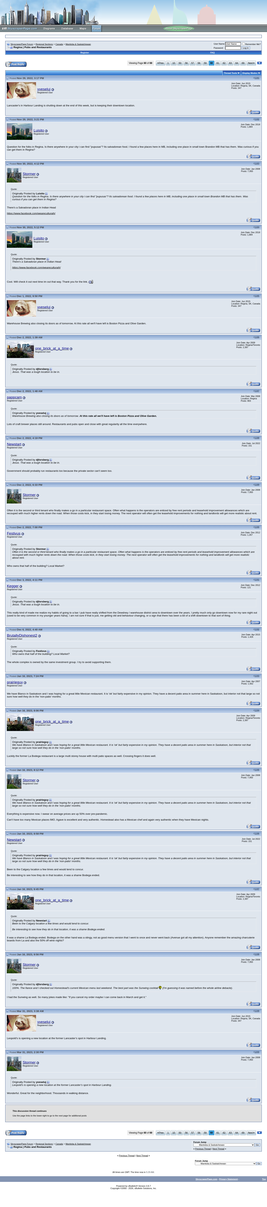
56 (186, 63)
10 (173, 63)
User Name (219, 44)
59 (205, 63)
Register (84, 52)
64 (236, 63)
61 (218, 63)
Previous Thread (203, 1149)
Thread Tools (230, 73)
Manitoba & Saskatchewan (78, 44)
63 (230, 63)
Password (218, 48)
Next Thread (218, 1149)
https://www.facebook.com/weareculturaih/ (31, 213)
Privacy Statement (228, 1179)
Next (251, 63)
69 (243, 63)
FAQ (212, 52)
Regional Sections (44, 44)
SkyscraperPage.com (206, 1179)
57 (192, 63)
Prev (160, 63)
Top (264, 1179)
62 (224, 63)
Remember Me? (251, 44)
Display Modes (249, 73)
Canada (59, 44)
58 (199, 63)
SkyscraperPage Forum (22, 44)
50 (180, 63)
